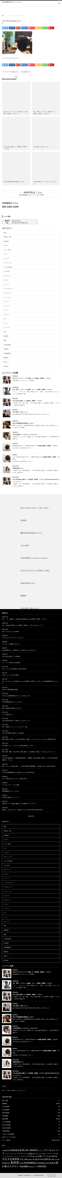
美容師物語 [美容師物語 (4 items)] (41, 1163)
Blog (5, 232)
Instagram (6, 241)
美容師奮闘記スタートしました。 (11, 791)
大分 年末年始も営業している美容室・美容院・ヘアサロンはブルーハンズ (22, 625)
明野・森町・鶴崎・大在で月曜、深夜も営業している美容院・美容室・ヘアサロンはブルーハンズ (28, 752)
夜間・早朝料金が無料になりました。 (12, 708)
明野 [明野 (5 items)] (46, 1159)
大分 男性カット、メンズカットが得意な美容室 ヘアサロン (18, 745)
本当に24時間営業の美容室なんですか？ (14, 181)
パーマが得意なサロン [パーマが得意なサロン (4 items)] (31, 1154)
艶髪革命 (6, 357)
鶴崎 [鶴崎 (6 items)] (26, 1166)
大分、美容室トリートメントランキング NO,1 (15, 727)
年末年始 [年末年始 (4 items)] (41, 1159)
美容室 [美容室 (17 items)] (14, 1162)
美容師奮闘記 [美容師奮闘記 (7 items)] (30, 1163)
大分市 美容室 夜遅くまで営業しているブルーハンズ (16, 720)
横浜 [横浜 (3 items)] (53, 1159)
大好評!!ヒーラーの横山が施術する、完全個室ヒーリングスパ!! (19, 803)
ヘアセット (7, 314)
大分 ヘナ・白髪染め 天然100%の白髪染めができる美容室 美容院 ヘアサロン (24, 619)
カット (5, 254)
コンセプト (7, 258)
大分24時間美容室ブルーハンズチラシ (12, 702)
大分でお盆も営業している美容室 (11, 656)
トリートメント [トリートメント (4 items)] (10, 1154)
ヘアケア (6, 310)
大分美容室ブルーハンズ (11, 2)
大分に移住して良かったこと (41, 146)
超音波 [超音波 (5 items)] (52, 1163)
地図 (5, 340)
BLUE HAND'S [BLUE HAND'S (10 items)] (30, 1150)
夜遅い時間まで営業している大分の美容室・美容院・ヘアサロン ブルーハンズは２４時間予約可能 (28, 739)
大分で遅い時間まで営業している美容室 (13, 733)
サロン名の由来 (8, 267)
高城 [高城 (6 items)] (22, 1166)
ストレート (7, 284)
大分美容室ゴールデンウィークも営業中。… (24, 380)
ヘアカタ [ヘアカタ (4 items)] (42, 1154)
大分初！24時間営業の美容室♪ (10, 689)
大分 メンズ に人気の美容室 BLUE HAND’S (14, 669)
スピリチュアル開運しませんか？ (11, 644)
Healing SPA (7, 237)
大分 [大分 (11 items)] (4, 1159)
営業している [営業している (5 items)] (43, 1156)
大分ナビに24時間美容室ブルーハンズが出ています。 (16, 696)
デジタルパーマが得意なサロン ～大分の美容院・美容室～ (17, 72)
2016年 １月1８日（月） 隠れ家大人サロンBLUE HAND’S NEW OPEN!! (22, 810)
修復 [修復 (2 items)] (36, 1156)
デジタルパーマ (8, 293)
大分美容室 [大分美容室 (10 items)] (13, 1159)
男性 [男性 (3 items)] (8, 1163)
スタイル (6, 280)
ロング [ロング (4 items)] (25, 1156)
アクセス (6, 245)
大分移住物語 (7, 344)
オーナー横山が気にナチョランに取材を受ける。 (15, 778)
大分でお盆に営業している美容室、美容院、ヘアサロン (27, 400)
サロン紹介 (7, 271)
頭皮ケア (6, 362)
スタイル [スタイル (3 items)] (41, 1150)
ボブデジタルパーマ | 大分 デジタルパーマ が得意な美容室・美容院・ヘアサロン (35, 445)
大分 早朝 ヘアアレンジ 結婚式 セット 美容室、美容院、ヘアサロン (32, 389)
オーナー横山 (7, 250)
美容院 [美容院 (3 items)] (47, 1163)
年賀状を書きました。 (18, 468)
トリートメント (8, 297)
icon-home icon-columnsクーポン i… (22, 448)
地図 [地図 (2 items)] (50, 1156)
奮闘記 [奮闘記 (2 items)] (30, 1159)
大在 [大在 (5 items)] (21, 1159)
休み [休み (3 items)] (33, 1156)
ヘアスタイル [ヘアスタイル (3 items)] (8, 1156)
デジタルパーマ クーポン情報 (10, 785)
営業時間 (6, 336)
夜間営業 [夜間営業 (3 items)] (54, 1156)
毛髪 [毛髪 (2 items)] (56, 1159)
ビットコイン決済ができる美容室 (11, 662)
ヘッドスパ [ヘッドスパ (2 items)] (15, 1156)
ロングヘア (7, 327)
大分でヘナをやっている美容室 (10, 631)
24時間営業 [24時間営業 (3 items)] (5, 1150)
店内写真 (6, 349)
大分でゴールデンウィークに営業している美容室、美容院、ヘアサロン (31, 378)
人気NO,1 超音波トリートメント (11, 797)
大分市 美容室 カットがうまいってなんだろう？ (25, 434)
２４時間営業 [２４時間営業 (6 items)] (40, 1166)
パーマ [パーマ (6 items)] (19, 1153)
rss (48, 1175)
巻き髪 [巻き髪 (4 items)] (35, 1159)
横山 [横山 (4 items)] (50, 1159)
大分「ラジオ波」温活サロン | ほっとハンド (14, 1090)
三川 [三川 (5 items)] (30, 1156)
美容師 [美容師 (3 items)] (21, 1163)
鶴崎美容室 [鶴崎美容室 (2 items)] (31, 1166)
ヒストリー (7, 301)
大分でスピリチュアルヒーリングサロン (13, 637)
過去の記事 (31, 816)
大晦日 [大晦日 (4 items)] (26, 1159)
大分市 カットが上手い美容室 (10, 675)
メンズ (5, 323)
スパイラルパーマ (8, 288)
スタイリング (7, 275)
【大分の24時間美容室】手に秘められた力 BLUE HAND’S (18, 772)
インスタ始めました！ (8, 714)
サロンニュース (8, 262)
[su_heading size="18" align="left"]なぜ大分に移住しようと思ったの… (31, 414)
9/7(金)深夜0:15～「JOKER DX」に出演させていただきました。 (19, 650)
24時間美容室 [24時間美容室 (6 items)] (15, 1150)
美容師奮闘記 (7, 353)
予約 (5, 332)
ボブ (5, 319)
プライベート (7, 306)
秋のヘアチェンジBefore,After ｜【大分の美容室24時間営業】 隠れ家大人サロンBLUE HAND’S (28, 766)
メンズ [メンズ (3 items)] (21, 1156)
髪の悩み (6, 366)
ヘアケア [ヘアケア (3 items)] (49, 1154)
